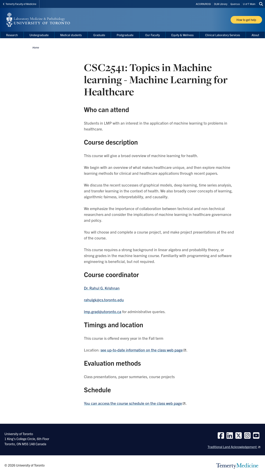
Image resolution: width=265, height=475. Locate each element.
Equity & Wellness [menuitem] (182, 35)
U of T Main (249, 4)
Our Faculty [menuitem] (152, 35)
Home (35, 47)
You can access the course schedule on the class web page (133, 403)
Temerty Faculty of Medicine (19, 4)
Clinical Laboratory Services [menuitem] (222, 35)
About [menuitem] (255, 35)
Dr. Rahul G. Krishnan (102, 288)
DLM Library (220, 4)
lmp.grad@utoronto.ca (102, 311)
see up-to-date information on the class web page (141, 349)
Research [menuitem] (12, 35)
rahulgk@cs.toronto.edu (104, 299)
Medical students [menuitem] (71, 35)
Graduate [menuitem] (99, 35)
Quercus (235, 4)
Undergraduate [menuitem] (39, 35)
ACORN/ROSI (203, 4)
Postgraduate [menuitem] (125, 35)
